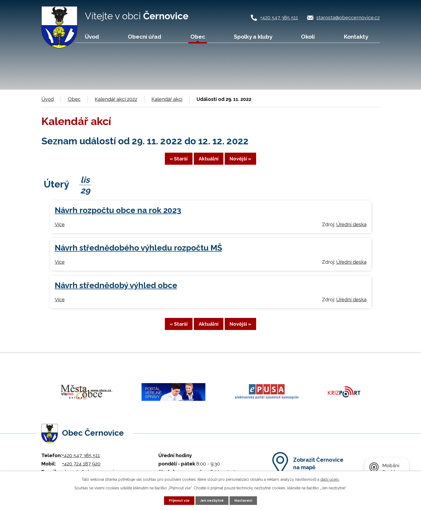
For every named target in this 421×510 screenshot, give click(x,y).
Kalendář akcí (166, 99)
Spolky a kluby (253, 36)
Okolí (308, 36)
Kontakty (356, 36)
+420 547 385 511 (279, 17)
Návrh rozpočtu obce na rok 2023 (118, 214)
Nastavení (246, 500)
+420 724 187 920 (81, 461)
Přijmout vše (177, 500)
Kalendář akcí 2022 (116, 99)
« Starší (163, 162)
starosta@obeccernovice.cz (348, 17)
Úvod (92, 36)
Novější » (256, 162)
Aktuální (209, 162)
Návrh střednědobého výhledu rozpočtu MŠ (138, 252)
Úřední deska (351, 229)
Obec (197, 36)
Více (60, 229)
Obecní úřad (144, 36)
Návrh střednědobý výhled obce (116, 290)
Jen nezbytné (212, 500)
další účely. (330, 478)
